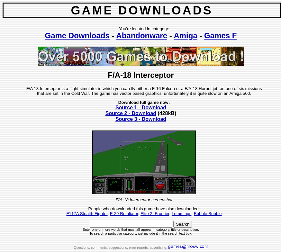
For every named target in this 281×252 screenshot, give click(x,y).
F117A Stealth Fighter (86, 213)
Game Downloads (77, 35)
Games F (220, 35)
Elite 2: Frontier (154, 213)
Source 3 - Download (140, 119)
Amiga (185, 35)
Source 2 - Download (130, 113)
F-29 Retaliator (124, 213)
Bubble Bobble (208, 213)
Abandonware (141, 35)
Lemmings (181, 213)
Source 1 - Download (140, 107)
